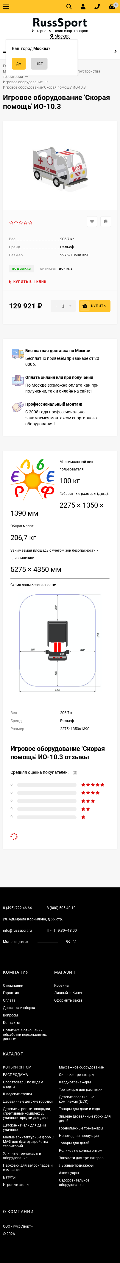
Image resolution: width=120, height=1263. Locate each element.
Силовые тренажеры (76, 1075)
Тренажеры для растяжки (80, 1090)
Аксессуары (69, 1173)
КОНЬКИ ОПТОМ (17, 1067)
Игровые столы (16, 1185)
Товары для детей (74, 1143)
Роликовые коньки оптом (80, 1151)
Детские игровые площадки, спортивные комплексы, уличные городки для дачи (27, 1113)
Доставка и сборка (19, 1008)
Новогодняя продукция (79, 1136)
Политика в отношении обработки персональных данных (25, 1034)
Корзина (61, 985)
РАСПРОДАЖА (15, 1075)
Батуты (9, 1177)
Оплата (9, 1000)
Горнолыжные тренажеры (81, 1128)
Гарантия (11, 993)
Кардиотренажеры (75, 1082)
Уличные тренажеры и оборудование (22, 1155)
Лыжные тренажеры (76, 1165)
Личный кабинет (68, 993)
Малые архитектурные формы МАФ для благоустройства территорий (28, 1141)
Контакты (11, 1023)
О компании (13, 985)
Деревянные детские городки (28, 1101)
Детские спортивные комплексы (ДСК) (76, 1099)
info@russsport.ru (17, 930)
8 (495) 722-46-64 (17, 908)
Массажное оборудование (81, 1067)
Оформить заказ (68, 1000)
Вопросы (10, 1015)
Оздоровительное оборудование (74, 1182)
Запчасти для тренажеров (81, 1158)
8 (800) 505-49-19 (61, 908)
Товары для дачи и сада (79, 1109)
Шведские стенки (17, 1094)
